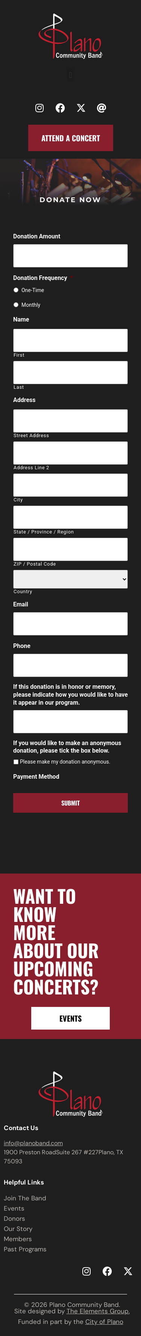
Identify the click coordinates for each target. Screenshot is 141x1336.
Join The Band (25, 1198)
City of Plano (104, 1321)
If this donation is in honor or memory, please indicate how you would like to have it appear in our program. (70, 694)
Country (23, 591)
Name (21, 319)
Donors (14, 1218)
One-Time (32, 290)
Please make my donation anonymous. (65, 762)
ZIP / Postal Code (35, 563)
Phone (21, 645)
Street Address (31, 435)
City (18, 499)
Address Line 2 (31, 467)
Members (18, 1239)
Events (14, 1208)
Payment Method (36, 776)
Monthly (30, 305)
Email (20, 604)
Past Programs (25, 1249)
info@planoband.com (33, 1143)
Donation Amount (36, 236)
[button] (70, 75)
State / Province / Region (44, 531)
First (19, 355)
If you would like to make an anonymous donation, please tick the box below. (67, 747)
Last (19, 387)
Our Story (18, 1229)
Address (24, 400)
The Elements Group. (98, 1311)
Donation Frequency (43, 277)
